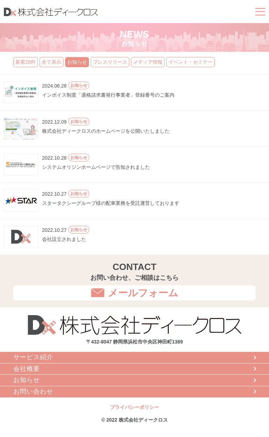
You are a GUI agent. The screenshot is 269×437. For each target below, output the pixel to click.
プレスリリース (110, 62)
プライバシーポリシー (134, 407)
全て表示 (51, 62)
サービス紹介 (33, 357)
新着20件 (25, 62)
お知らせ (77, 62)
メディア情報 (148, 62)
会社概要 (26, 368)
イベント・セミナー (190, 62)
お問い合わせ (33, 391)
